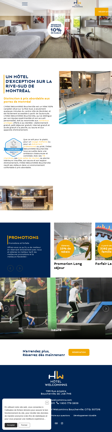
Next (106, 29)
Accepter (11, 425)
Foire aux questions (60, 416)
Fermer (24, 425)
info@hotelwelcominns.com (55, 400)
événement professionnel (32, 145)
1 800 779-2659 (67, 403)
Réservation (103, 4)
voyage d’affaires (39, 142)
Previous (6, 29)
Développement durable (85, 416)
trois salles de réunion (28, 158)
